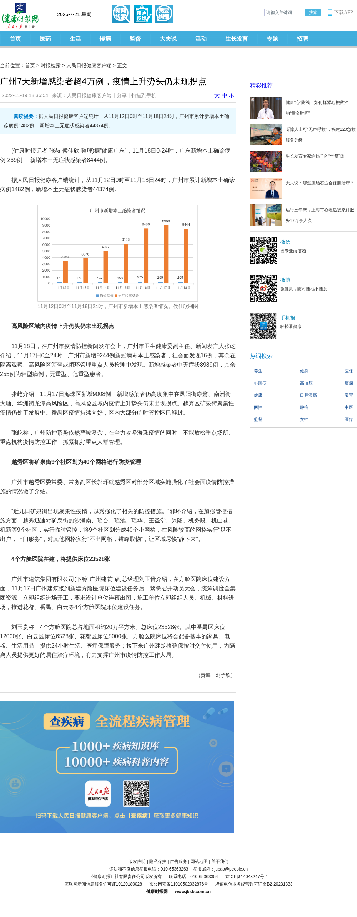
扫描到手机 (143, 95)
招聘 (302, 39)
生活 (75, 39)
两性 (258, 407)
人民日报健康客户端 (88, 65)
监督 (135, 39)
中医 (349, 407)
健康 (258, 395)
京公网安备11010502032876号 (178, 884)
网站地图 (199, 861)
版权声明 (137, 861)
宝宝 (349, 395)
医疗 (349, 419)
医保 (349, 370)
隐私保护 (157, 861)
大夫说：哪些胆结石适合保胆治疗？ (320, 182)
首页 (15, 39)
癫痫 (349, 383)
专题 (272, 39)
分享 (122, 95)
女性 (304, 419)
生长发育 (236, 39)
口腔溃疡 (308, 395)
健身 (304, 370)
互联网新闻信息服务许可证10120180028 (103, 884)
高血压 (306, 383)
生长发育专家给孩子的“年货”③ (315, 156)
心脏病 (260, 383)
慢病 (105, 39)
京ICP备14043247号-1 (246, 876)
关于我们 (219, 861)
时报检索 (51, 65)
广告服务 (178, 861)
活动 (201, 39)
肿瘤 (304, 407)
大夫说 (168, 39)
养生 (258, 370)
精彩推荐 (261, 85)
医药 (45, 39)
